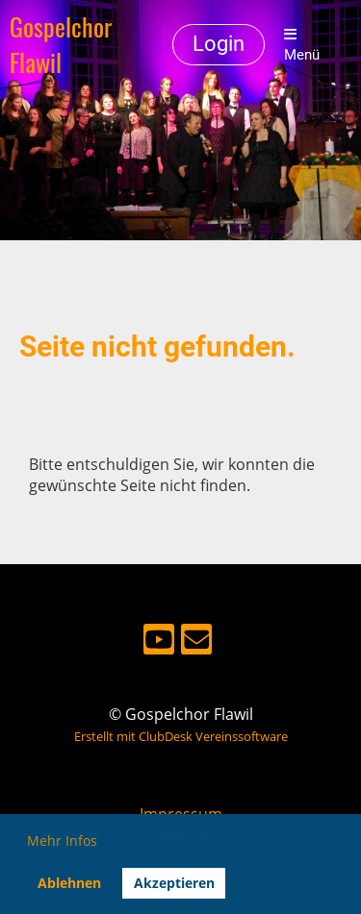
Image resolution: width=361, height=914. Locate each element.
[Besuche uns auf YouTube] (158, 642)
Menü (302, 45)
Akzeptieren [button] (174, 883)
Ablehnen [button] (69, 883)
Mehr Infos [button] (62, 840)
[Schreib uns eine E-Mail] (196, 642)
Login (219, 44)
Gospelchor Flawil (61, 45)
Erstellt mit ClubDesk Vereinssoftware (181, 736)
